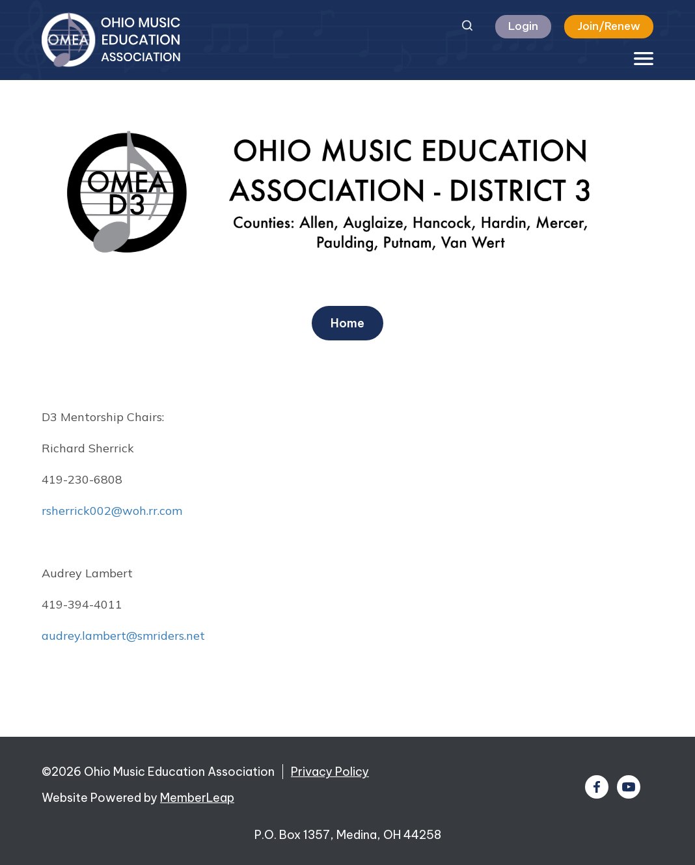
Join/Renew (608, 26)
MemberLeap (197, 797)
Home (347, 323)
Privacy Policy (330, 771)
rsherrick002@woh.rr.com (112, 510)
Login (523, 26)
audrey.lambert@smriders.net (123, 635)
